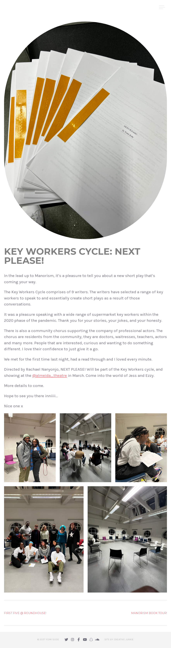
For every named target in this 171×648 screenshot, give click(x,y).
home (110, 7)
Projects (146, 7)
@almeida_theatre (49, 375)
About (126, 7)
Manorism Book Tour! (149, 613)
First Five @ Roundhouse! (25, 613)
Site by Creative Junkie (119, 639)
